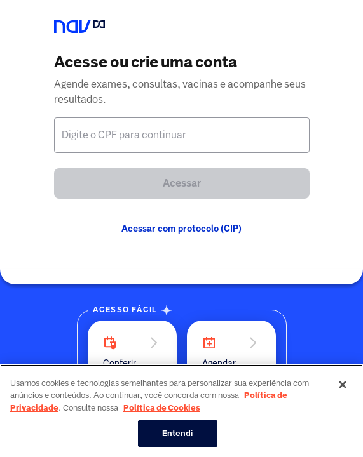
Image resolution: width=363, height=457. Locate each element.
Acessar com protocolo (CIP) (181, 228)
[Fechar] (343, 385)
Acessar (182, 183)
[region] (181, 410)
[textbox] (182, 135)
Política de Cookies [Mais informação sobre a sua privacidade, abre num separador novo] (161, 408)
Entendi (177, 433)
